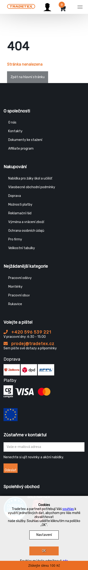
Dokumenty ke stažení (25, 140)
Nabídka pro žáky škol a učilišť (30, 178)
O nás (12, 122)
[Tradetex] (21, 6)
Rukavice (15, 304)
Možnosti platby (20, 205)
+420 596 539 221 (27, 332)
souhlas (68, 509)
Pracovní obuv (19, 295)
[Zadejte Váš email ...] (44, 447)
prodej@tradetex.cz (29, 343)
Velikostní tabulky (21, 248)
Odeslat (10, 470)
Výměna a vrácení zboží (26, 222)
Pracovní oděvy (20, 278)
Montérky (15, 287)
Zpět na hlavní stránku (28, 77)
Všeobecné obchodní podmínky (31, 187)
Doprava (14, 196)
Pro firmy (15, 239)
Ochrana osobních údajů (26, 231)
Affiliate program (21, 149)
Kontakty (15, 131)
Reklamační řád (19, 213)
